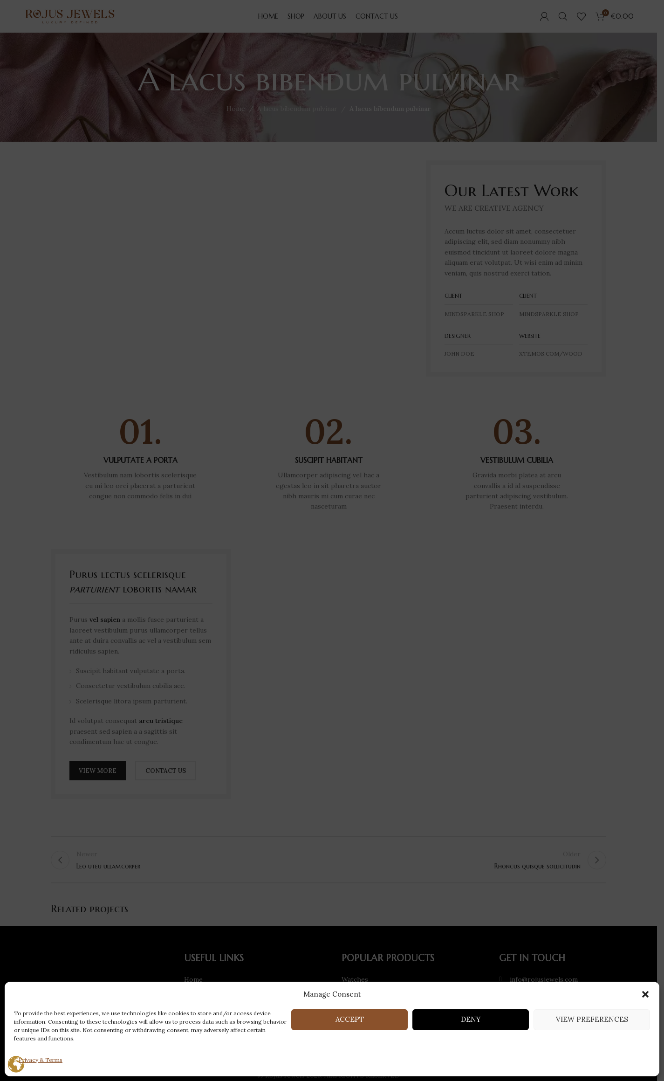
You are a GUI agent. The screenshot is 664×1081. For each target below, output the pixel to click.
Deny (471, 1019)
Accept (349, 1019)
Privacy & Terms (40, 1059)
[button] (645, 994)
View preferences (592, 1019)
